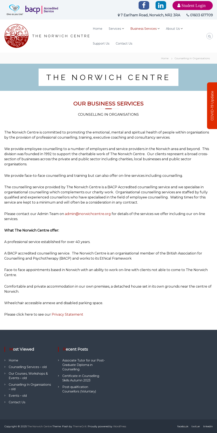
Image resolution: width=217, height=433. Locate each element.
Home (97, 29)
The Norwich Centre (39, 426)
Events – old (18, 396)
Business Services (143, 29)
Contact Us (124, 43)
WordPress (119, 426)
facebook (182, 426)
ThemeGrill (79, 426)
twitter (196, 426)
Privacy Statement (67, 314)
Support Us (101, 43)
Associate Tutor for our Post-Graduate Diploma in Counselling (83, 364)
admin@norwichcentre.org (88, 214)
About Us (173, 29)
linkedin (208, 426)
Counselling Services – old (28, 367)
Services (115, 29)
